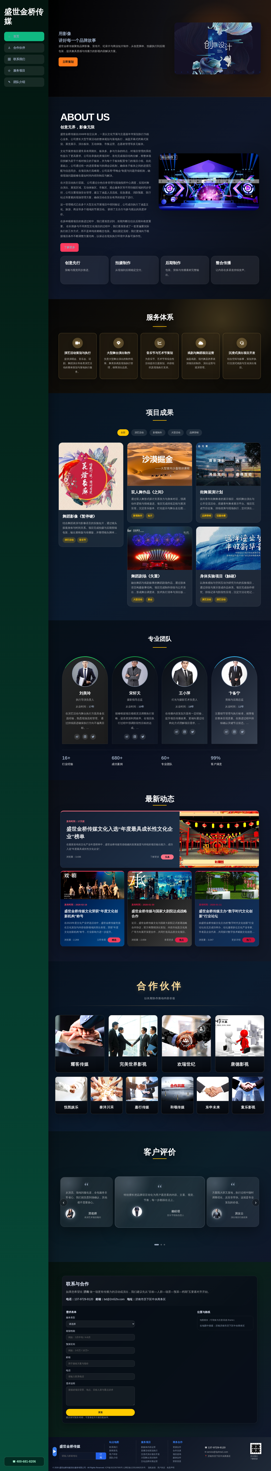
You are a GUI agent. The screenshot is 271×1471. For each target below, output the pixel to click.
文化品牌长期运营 (149, 1461)
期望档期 (70, 1331)
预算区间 (70, 1344)
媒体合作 (177, 1457)
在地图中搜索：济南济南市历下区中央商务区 (222, 1325)
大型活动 (175, 432)
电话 (68, 1370)
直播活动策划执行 (149, 1450)
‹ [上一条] (63, 1202)
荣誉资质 (177, 1461)
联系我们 (113, 1447)
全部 (123, 432)
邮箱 (68, 1357)
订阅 (101, 1456)
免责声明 (170, 1468)
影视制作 (157, 432)
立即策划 (68, 61)
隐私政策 (152, 1468)
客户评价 (113, 1454)
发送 (100, 1412)
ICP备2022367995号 (114, 1468)
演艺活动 (139, 432)
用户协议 (161, 1468)
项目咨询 (177, 1454)
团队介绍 (113, 1457)
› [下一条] (255, 1202)
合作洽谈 (177, 1450)
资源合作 (177, 1447)
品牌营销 (194, 432)
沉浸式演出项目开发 (150, 1454)
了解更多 (69, 247)
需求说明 (70, 1383)
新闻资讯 (113, 1450)
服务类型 (70, 1317)
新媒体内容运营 (148, 1447)
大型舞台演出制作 (149, 1457)
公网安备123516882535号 (134, 1468)
